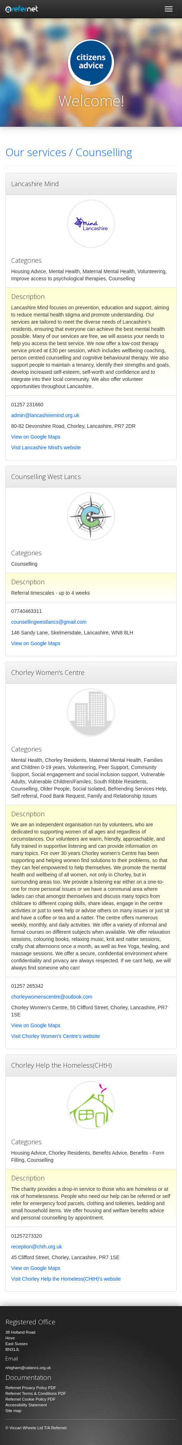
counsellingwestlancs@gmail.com (49, 622)
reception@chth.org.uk (36, 1247)
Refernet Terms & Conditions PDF (35, 1393)
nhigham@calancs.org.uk (28, 1368)
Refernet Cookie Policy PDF (30, 1399)
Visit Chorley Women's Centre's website (55, 1036)
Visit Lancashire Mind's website (46, 447)
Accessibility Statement (26, 1405)
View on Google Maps (35, 437)
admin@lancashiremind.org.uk (45, 415)
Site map (13, 1410)
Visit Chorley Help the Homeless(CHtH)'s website (66, 1279)
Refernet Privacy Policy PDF (30, 1388)
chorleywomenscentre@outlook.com (51, 997)
